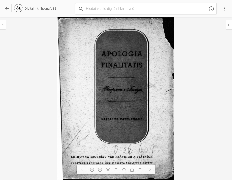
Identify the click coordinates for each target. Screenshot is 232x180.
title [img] (140, 170)
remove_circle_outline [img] (100, 170)
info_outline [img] (211, 9)
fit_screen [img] (108, 170)
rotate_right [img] (124, 170)
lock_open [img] (132, 170)
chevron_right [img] (150, 170)
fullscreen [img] (116, 170)
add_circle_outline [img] (92, 170)
